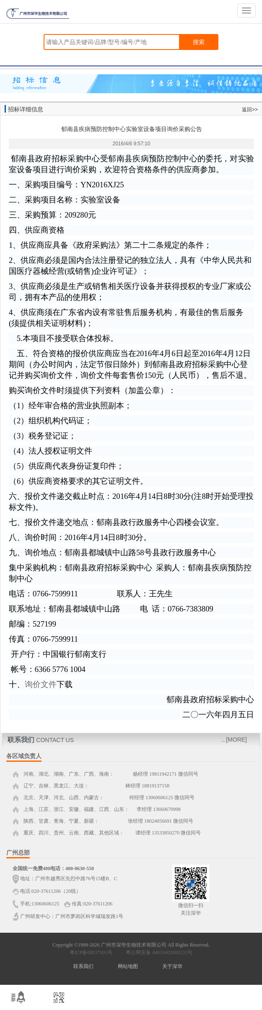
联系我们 (83, 966)
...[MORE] (234, 739)
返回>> (250, 110)
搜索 (199, 42)
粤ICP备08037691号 (91, 952)
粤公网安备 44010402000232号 (157, 952)
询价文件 (41, 684)
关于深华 (172, 966)
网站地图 (128, 966)
